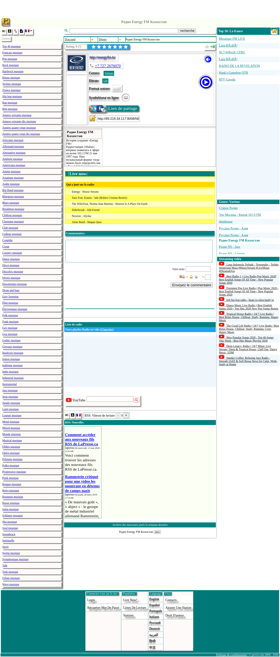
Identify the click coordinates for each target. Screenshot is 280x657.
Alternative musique (14, 152)
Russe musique (10, 503)
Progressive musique (14, 471)
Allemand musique (13, 146)
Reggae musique (11, 484)
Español (154, 605)
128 (105, 80)
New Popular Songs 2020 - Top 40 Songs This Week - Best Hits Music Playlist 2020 (246, 339)
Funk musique (10, 321)
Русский (155, 622)
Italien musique (11, 359)
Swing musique (11, 553)
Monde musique (11, 434)
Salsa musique (10, 509)
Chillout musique (12, 215)
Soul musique (10, 528)
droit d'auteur (174, 615)
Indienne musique (12, 365)
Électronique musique (14, 309)
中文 (152, 647)
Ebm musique (10, 302)
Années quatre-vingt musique (19, 127)
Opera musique (11, 453)
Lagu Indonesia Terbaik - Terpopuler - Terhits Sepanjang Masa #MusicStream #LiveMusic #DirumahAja (249, 268)
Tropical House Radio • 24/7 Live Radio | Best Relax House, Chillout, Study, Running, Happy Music (248, 317)
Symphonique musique (15, 559)
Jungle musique (11, 402)
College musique (12, 234)
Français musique (12, 52)
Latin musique (10, 409)
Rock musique (10, 65)
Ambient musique (12, 158)
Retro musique (10, 490)
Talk (4, 565)
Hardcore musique (12, 352)
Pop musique (9, 58)
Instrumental (9, 384)
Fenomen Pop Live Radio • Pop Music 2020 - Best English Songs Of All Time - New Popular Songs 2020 (249, 291)
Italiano (154, 617)
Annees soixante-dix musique (19, 121)
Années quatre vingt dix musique (21, 133)
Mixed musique (11, 427)
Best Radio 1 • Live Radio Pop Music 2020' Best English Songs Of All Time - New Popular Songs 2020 (247, 279)
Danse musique (11, 259)
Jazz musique (10, 390)
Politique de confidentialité (231, 654)
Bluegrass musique (13, 196)
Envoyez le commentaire (191, 285)
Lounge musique (11, 415)
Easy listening (10, 296)
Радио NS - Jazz (229, 247)
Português (155, 611)
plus (157, 532)
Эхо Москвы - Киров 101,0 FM (240, 215)
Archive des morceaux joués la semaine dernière (140, 524)
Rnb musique (10, 108)
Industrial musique (13, 377)
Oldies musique (11, 446)
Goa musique (10, 334)
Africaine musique (13, 140)
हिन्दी (152, 641)
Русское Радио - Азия (233, 228)
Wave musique (10, 584)
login (91, 600)
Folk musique (10, 315)
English (154, 599)
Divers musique (11, 277)
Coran (5, 246)
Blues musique (10, 202)
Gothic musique (11, 340)
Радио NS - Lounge (231, 253)
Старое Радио (228, 208)
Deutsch (154, 628)
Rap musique (9, 102)
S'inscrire (106, 329)
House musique (11, 77)
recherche (187, 31)
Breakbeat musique (13, 209)
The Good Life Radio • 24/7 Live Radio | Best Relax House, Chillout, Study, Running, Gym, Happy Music (249, 329)
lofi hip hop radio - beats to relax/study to (250, 300)
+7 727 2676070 (108, 65)
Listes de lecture (134, 607)
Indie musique (10, 371)
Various (108, 73)
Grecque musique (12, 346)
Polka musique (10, 465)
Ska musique (9, 521)
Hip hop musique (12, 96)
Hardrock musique (13, 71)
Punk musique (10, 478)
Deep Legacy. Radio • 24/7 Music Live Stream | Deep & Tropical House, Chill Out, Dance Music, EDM (248, 349)
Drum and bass (10, 290)
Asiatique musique (13, 177)
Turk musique (10, 571)
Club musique (10, 227)
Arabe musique (11, 184)
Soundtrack (8, 534)
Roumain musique (12, 496)
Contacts (171, 600)
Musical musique (12, 440)
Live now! (130, 600)
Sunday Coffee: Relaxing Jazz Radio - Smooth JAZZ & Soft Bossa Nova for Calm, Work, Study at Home (248, 361)
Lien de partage (113, 108)
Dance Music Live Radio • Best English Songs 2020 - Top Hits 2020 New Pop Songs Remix (248, 307)
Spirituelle (8, 540)
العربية (153, 634)
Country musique (12, 252)
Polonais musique (12, 459)
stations (128, 615)
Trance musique (11, 90)
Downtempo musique (14, 284)
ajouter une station (178, 607)
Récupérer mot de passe (103, 607)
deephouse (225, 221)
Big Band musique (13, 190)
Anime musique (11, 171)
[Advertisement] (140, 8)
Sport (5, 546)
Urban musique (11, 578)
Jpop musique (10, 396)
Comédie (7, 240)
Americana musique (13, 165)
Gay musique (10, 327)
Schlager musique (12, 515)
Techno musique (11, 83)
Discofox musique (12, 271)
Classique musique (13, 221)
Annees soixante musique (17, 115)
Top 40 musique (11, 46)
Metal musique (10, 421)
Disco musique (10, 265)
